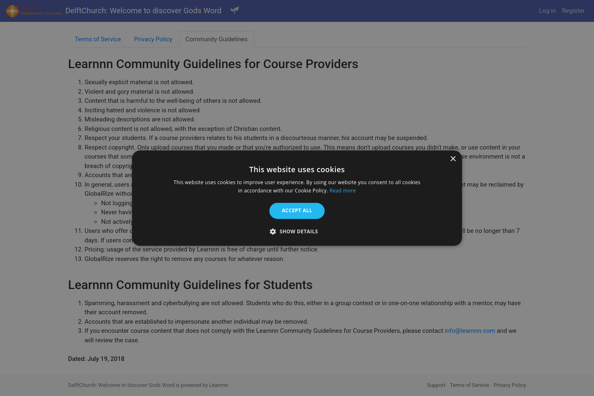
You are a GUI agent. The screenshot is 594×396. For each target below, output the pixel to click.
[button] (297, 231)
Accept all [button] (297, 210)
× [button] (453, 159)
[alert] (297, 198)
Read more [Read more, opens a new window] (343, 190)
